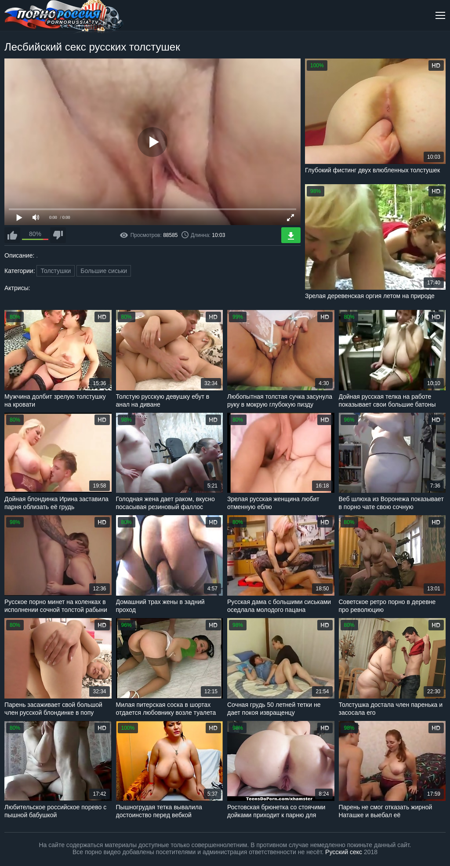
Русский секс (343, 851)
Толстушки (55, 270)
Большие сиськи (103, 270)
